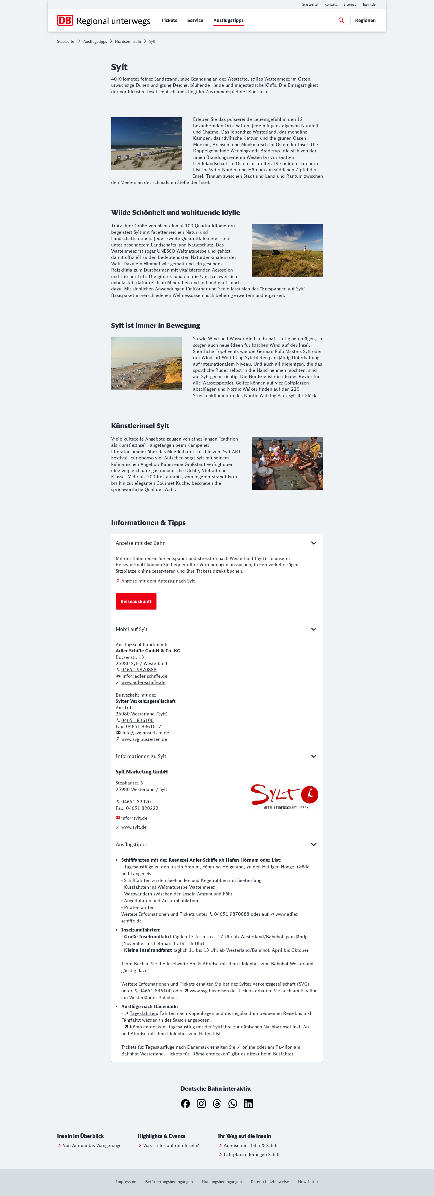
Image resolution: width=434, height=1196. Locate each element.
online (248, 1047)
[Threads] (217, 1103)
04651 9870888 (138, 669)
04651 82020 (136, 801)
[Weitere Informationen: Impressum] (128, 1181)
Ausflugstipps (95, 41)
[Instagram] (201, 1103)
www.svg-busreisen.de (144, 739)
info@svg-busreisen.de (145, 732)
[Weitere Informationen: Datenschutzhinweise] (270, 1181)
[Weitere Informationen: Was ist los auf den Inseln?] (168, 1145)
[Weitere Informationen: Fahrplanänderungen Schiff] (249, 1154)
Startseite (65, 41)
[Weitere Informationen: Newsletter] (306, 1181)
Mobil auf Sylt (217, 628)
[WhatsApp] (232, 1103)
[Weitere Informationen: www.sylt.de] (131, 827)
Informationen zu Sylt (217, 756)
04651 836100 (137, 720)
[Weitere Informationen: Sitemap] (350, 4)
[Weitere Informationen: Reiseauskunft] (136, 601)
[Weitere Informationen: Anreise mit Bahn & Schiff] (248, 1145)
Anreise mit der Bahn (217, 542)
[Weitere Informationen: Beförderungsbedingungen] (169, 1181)
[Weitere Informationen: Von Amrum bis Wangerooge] (89, 1145)
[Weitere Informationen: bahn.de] (369, 4)
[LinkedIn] (248, 1103)
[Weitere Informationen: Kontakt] (331, 4)
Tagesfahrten (143, 1013)
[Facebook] (185, 1103)
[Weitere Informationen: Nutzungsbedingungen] (221, 1181)
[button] (96, 1136)
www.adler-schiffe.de (143, 682)
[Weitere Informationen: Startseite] (310, 4)
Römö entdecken (147, 1027)
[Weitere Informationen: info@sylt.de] (131, 818)
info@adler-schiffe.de (144, 676)
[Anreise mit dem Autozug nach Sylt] (155, 580)
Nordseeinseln (128, 41)
